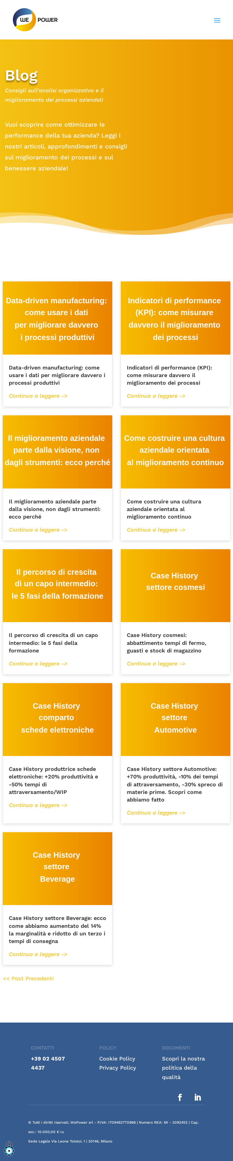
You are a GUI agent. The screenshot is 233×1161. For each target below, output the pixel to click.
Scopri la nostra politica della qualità (183, 1067)
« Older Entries (73, 978)
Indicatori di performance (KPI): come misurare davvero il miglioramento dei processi (169, 375)
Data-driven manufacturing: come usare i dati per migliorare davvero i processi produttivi (57, 375)
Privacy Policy (117, 1067)
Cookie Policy (117, 1058)
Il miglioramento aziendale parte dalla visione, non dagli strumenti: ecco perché (54, 509)
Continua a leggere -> (38, 396)
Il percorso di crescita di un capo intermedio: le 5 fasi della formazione (53, 642)
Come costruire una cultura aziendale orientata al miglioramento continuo (164, 509)
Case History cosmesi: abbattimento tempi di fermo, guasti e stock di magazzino (166, 642)
